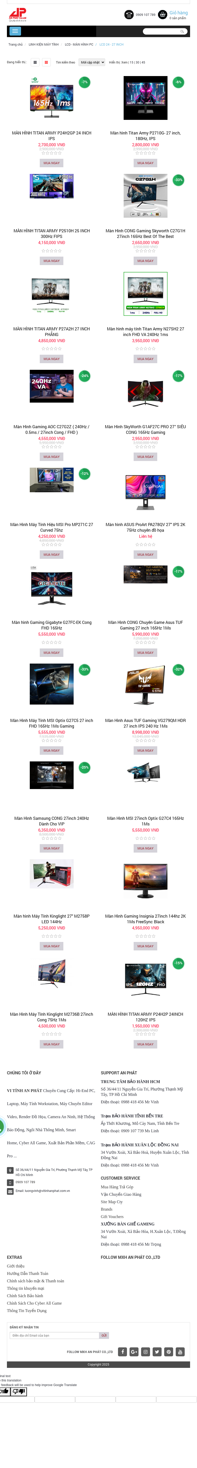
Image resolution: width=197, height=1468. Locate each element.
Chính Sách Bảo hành (25, 1296)
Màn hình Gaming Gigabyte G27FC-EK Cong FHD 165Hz (52, 625)
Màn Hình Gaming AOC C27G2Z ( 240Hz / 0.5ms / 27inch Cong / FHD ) (52, 429)
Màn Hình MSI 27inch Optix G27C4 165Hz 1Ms (145, 820)
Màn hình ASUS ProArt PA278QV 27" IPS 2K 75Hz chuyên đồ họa (145, 527)
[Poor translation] (19, 1391)
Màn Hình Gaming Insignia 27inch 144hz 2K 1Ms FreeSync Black (145, 918)
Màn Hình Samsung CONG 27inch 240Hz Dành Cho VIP (51, 820)
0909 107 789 (145, 15)
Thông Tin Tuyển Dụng (27, 1310)
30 (137, 62)
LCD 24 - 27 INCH (112, 44)
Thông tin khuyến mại (25, 1288)
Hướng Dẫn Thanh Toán (27, 1273)
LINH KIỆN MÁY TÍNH (44, 44)
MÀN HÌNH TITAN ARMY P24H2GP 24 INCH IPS (51, 135)
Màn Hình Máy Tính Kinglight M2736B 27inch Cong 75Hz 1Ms (51, 1016)
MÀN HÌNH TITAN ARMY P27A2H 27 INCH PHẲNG (51, 331)
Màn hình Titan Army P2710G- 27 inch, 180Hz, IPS (145, 135)
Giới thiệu (15, 1266)
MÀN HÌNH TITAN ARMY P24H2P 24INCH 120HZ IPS (145, 1016)
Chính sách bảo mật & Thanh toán (35, 1281)
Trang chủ (15, 44)
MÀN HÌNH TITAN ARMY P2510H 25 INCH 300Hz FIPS (52, 233)
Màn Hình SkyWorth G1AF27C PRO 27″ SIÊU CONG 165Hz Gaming (145, 429)
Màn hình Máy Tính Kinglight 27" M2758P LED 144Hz (52, 918)
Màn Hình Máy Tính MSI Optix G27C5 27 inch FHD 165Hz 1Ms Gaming (51, 723)
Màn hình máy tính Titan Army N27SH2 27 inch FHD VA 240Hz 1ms (145, 331)
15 (131, 62)
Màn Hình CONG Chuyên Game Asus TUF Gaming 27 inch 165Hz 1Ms (145, 625)
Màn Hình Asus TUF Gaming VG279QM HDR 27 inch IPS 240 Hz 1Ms (145, 723)
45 (143, 62)
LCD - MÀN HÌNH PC (79, 44)
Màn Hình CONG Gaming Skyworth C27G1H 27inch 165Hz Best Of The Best (145, 233)
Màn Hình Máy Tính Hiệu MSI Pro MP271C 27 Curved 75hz (51, 527)
